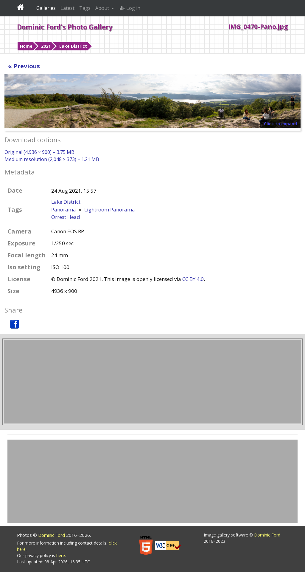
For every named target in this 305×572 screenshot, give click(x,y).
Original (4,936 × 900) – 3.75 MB (39, 152)
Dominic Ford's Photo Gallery (65, 27)
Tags (85, 8)
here (60, 555)
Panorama (63, 209)
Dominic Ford (52, 535)
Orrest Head (65, 217)
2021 (46, 46)
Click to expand (280, 123)
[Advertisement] (152, 381)
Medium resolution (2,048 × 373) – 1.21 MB (51, 159)
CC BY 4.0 (193, 279)
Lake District (73, 46)
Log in (130, 8)
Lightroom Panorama (109, 209)
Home (26, 46)
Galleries (46, 8)
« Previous (24, 66)
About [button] (102, 8)
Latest (67, 8)
